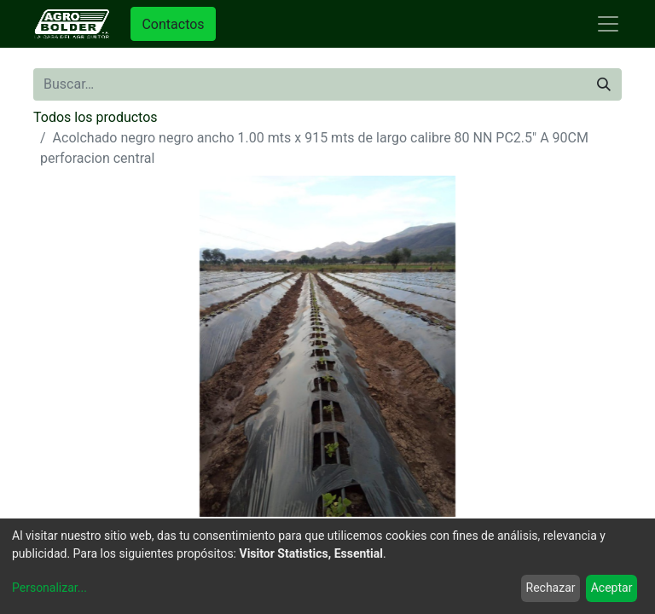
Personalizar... (49, 587)
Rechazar (551, 587)
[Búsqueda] (604, 84)
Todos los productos (95, 117)
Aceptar (612, 587)
